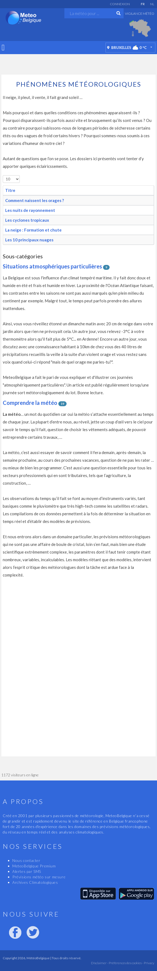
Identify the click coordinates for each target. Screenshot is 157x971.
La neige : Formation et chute (33, 229)
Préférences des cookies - (125, 963)
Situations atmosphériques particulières (52, 266)
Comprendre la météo (30, 402)
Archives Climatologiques (35, 882)
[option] (140, 28)
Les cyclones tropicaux (27, 220)
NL (152, 4)
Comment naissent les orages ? (34, 200)
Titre (10, 190)
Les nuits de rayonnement (30, 210)
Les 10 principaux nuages (29, 239)
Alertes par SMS (26, 871)
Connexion (120, 4)
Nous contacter (26, 860)
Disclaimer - (99, 963)
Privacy (148, 963)
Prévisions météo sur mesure (38, 877)
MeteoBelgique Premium (34, 866)
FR (143, 4)
